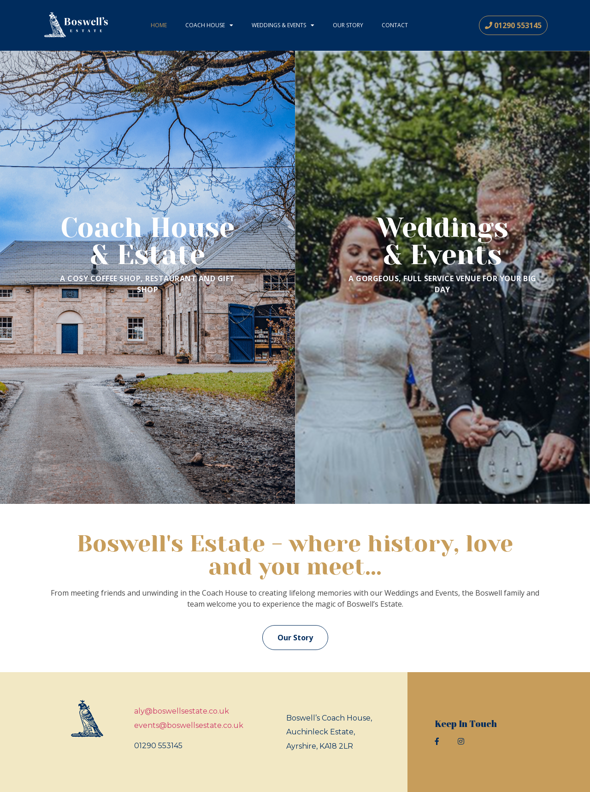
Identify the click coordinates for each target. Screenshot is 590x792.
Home (159, 25)
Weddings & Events (283, 25)
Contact (395, 25)
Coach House (209, 25)
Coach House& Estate (147, 241)
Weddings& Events (442, 241)
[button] (513, 25)
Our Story (348, 25)
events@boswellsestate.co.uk (188, 725)
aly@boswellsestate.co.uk (181, 711)
